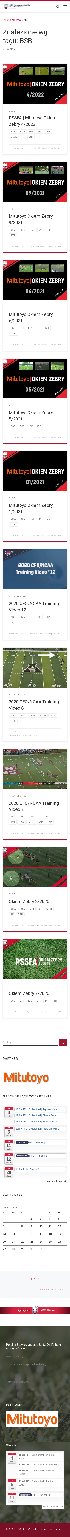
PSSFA (20, 1529)
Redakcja (19, 148)
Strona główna (12, 19)
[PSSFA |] (17, 6)
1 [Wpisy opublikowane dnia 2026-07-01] (22, 1218)
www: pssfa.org (14, 1356)
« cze (6, 1255)
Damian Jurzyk (22, 732)
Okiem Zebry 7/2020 (29, 993)
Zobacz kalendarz (56, 1181)
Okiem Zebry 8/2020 (29, 901)
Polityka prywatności (17, 1381)
